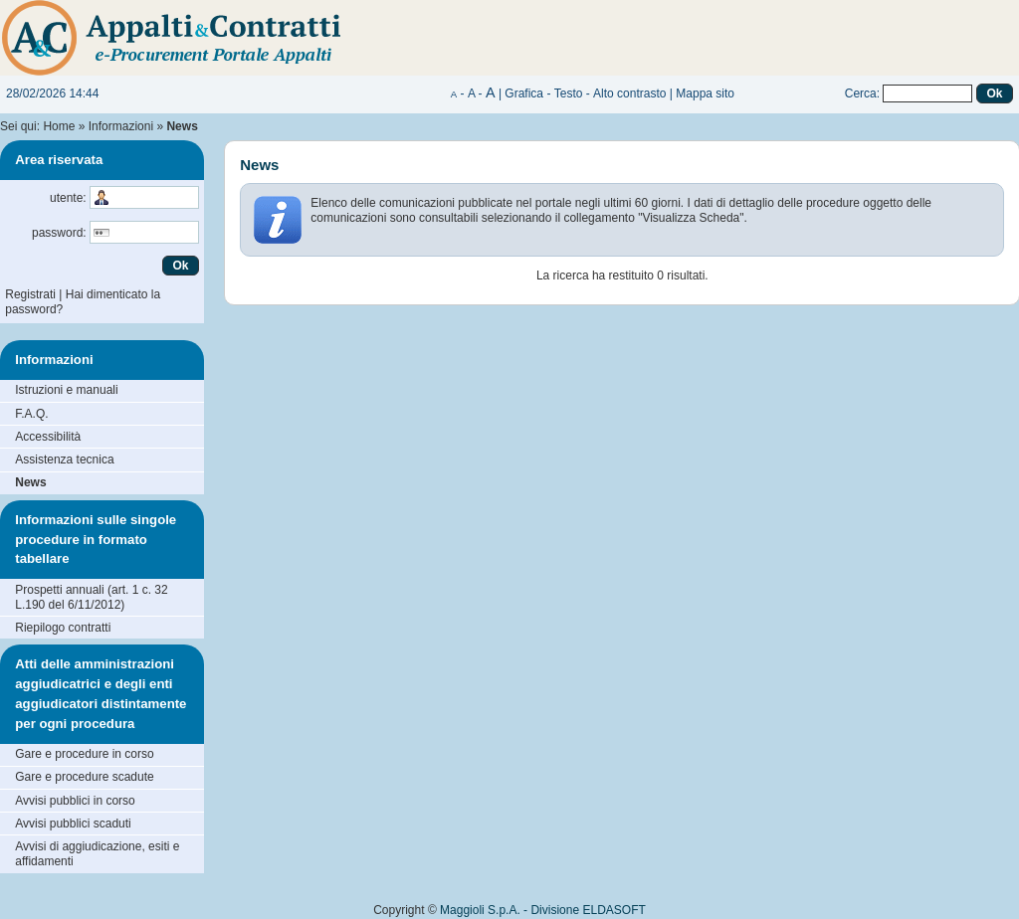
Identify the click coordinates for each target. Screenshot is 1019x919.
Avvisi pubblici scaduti (73, 823)
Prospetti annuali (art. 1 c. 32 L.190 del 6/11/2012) (91, 597)
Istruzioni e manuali (66, 390)
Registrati (30, 294)
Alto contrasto (629, 93)
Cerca (861, 93)
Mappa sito (705, 93)
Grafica (524, 93)
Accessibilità (48, 437)
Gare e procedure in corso (84, 754)
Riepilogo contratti (62, 628)
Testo (568, 93)
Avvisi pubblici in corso (75, 801)
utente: (68, 198)
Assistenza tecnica (64, 459)
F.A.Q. (31, 414)
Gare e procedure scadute (84, 777)
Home (59, 126)
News (30, 482)
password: (59, 233)
